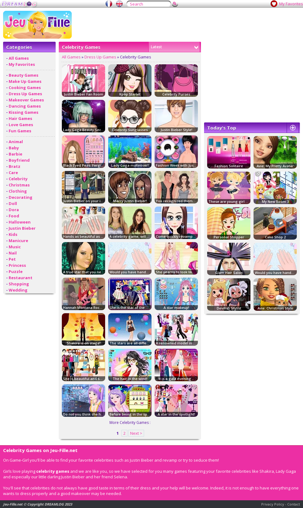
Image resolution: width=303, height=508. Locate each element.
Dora (14, 209)
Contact (293, 504)
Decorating (20, 197)
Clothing (18, 191)
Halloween (20, 222)
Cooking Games (25, 87)
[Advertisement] (252, 80)
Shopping (19, 284)
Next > (136, 433)
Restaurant (20, 277)
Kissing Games (23, 112)
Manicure (18, 240)
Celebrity (18, 178)
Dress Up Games (25, 93)
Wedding (18, 290)
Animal (16, 141)
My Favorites (291, 3)
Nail (13, 253)
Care (13, 172)
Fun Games (20, 131)
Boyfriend (19, 160)
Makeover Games (26, 100)
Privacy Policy (272, 504)
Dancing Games (25, 106)
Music (15, 247)
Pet (12, 259)
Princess (17, 265)
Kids (13, 234)
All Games (19, 58)
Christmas (19, 185)
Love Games (21, 124)
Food (14, 216)
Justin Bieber (22, 228)
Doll (13, 203)
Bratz (14, 166)
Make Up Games (25, 81)
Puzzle (16, 271)
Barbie (15, 154)
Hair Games (20, 118)
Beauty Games (23, 75)
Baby (14, 148)
